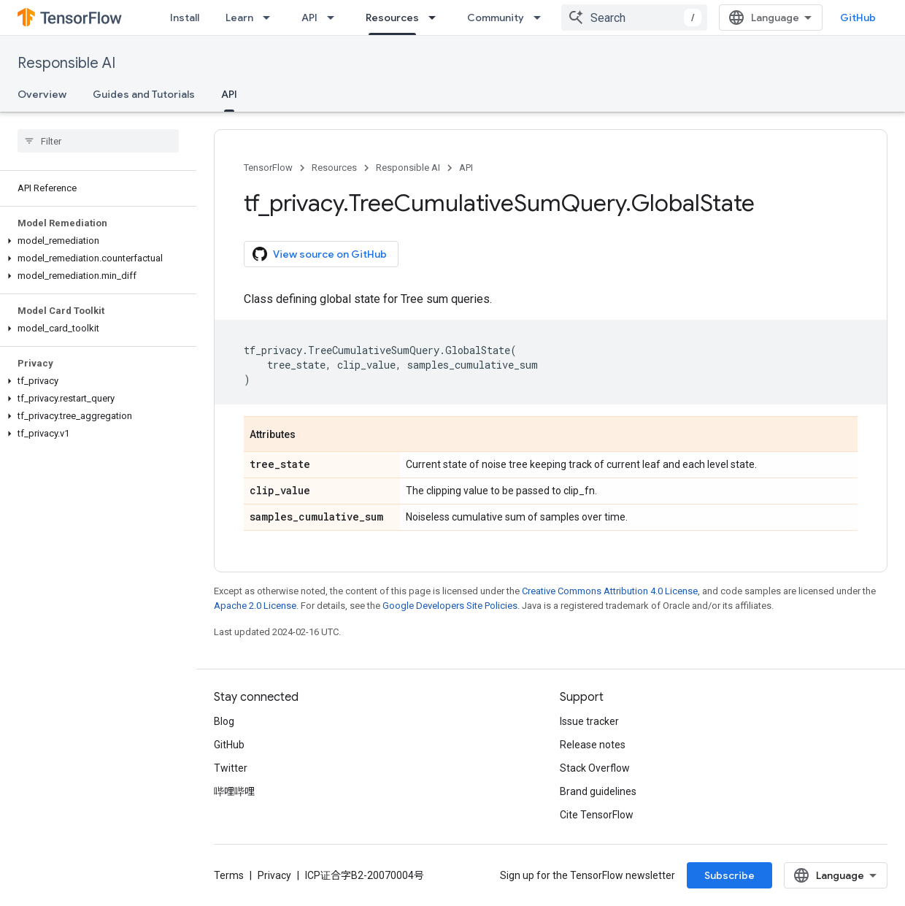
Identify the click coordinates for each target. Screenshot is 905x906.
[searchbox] (98, 141)
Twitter (230, 768)
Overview (42, 94)
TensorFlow (268, 167)
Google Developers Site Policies (449, 605)
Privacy (274, 875)
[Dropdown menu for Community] (541, 17)
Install (184, 17)
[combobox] (634, 17)
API (309, 17)
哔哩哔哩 (234, 791)
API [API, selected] (229, 94)
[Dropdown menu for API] (335, 17)
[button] (95, 241)
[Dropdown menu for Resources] (436, 17)
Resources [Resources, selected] (392, 17)
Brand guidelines (598, 791)
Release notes (592, 744)
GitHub (858, 17)
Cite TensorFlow (597, 815)
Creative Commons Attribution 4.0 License (610, 591)
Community (495, 17)
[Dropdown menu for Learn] (270, 17)
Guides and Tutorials (144, 94)
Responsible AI (66, 63)
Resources (334, 167)
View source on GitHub (320, 254)
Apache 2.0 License (255, 605)
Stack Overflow (595, 768)
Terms (229, 875)
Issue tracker (589, 721)
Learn (239, 17)
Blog (224, 721)
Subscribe (729, 875)
